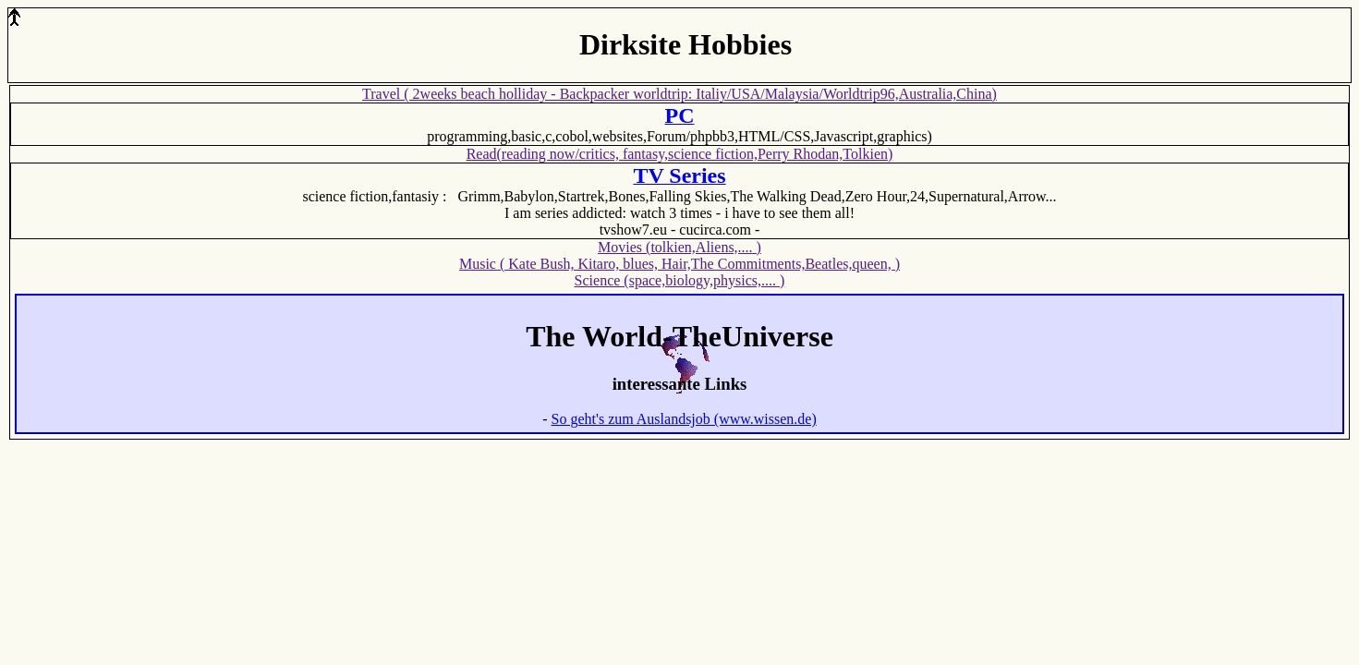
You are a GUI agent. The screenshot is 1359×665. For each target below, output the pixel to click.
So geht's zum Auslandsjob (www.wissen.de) (684, 419)
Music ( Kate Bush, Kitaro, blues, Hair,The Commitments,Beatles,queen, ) (679, 264)
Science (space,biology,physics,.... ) (680, 280)
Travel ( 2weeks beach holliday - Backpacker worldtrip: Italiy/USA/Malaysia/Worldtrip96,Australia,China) (679, 94)
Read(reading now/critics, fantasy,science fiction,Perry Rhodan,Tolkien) (680, 154)
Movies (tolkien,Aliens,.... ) (679, 247)
